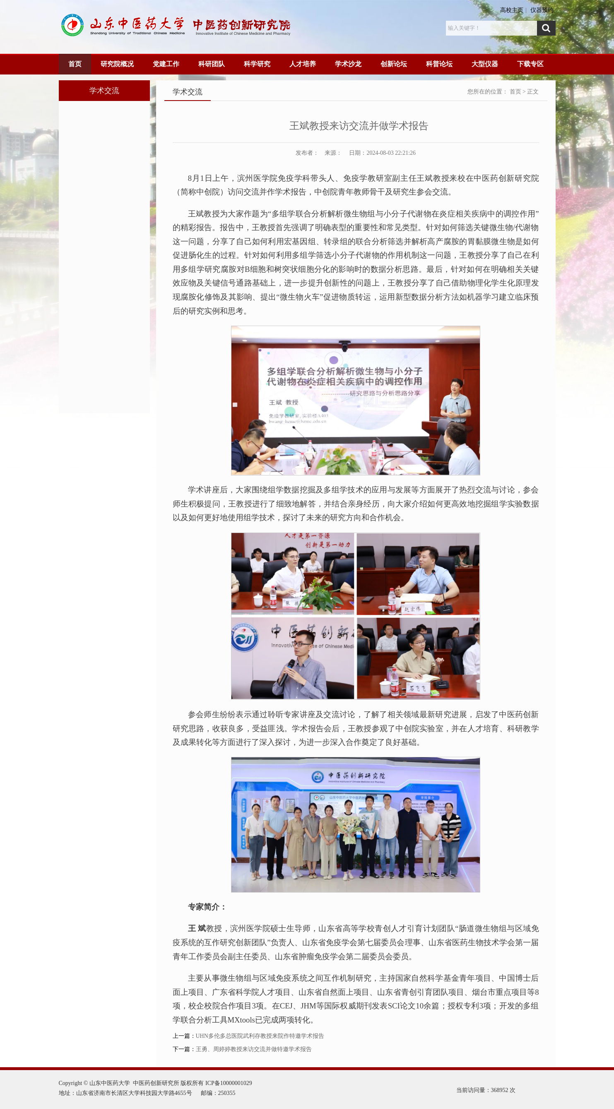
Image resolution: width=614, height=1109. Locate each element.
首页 (75, 63)
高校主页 (511, 10)
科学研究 (257, 63)
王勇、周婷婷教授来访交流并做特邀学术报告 (254, 1049)
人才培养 (302, 63)
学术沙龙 (348, 63)
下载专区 (530, 63)
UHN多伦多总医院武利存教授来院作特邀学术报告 (260, 1036)
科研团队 (211, 63)
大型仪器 (485, 63)
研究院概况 (117, 63)
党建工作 (166, 63)
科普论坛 (439, 63)
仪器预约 (542, 10)
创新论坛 (393, 63)
